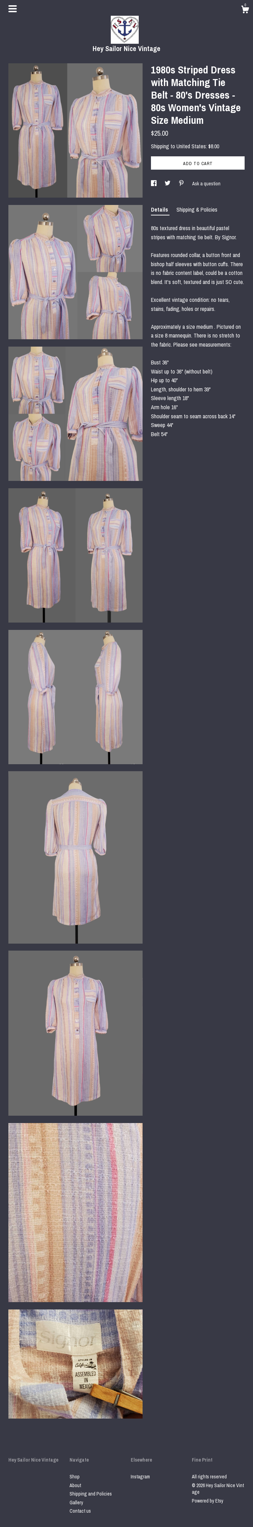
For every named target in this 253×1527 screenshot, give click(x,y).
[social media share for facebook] (154, 183)
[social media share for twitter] (168, 183)
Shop (75, 1476)
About (75, 1485)
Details (160, 209)
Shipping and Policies (91, 1494)
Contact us (80, 1511)
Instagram (140, 1476)
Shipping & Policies (196, 209)
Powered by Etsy (207, 1501)
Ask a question (206, 183)
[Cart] (245, 10)
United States (191, 146)
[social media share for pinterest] (182, 183)
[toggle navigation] (12, 8)
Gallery (76, 1502)
